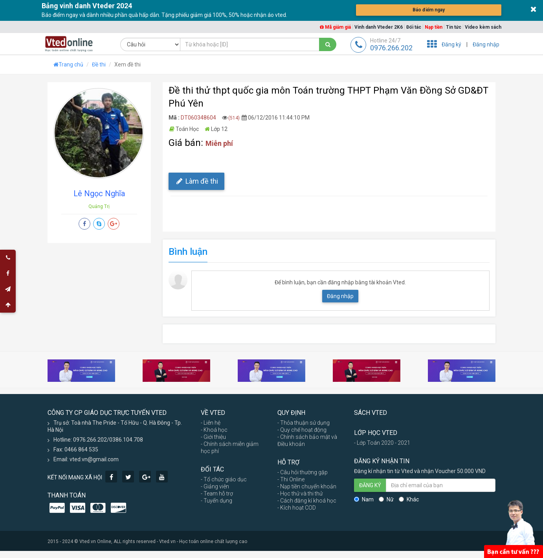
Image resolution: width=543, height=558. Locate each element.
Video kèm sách (483, 27)
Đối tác (413, 27)
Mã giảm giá (335, 27)
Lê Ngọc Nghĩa (99, 193)
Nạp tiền (433, 27)
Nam (364, 499)
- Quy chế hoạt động (302, 430)
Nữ (386, 499)
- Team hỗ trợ (217, 493)
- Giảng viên (215, 486)
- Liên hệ (210, 423)
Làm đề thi (196, 181)
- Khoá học (214, 430)
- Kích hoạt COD (296, 508)
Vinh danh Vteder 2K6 (378, 27)
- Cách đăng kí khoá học (306, 500)
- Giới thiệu (213, 437)
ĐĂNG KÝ (370, 485)
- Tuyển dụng (216, 500)
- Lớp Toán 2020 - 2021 (382, 443)
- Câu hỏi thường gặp (302, 472)
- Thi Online (291, 479)
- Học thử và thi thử (300, 493)
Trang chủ (68, 64)
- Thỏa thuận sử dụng (303, 423)
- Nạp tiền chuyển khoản (306, 486)
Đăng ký (451, 44)
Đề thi (99, 64)
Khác (409, 499)
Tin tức (453, 27)
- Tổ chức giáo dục (224, 479)
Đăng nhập (486, 44)
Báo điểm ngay (429, 10)
